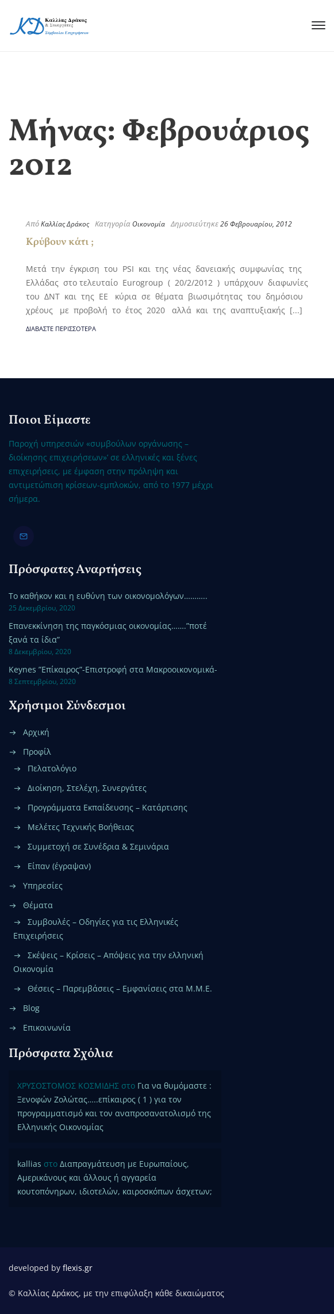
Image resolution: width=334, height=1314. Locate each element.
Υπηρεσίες (43, 885)
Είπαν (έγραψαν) (59, 865)
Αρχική (36, 732)
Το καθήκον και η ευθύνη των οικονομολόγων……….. (108, 595)
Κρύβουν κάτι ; (60, 242)
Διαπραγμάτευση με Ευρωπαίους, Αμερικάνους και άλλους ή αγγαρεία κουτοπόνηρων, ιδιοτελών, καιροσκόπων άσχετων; (114, 1177)
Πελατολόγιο (52, 768)
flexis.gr (78, 1267)
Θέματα (38, 905)
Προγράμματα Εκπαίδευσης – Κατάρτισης (107, 807)
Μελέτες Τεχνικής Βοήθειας (81, 826)
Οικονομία (148, 224)
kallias (29, 1163)
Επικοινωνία (47, 1027)
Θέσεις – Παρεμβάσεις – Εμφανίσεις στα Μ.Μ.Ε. (120, 988)
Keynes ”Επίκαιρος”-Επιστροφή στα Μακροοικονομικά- (113, 669)
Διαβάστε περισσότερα (61, 328)
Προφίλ (37, 751)
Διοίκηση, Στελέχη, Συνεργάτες (87, 787)
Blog (31, 1007)
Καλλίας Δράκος (65, 224)
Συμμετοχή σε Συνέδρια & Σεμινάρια (98, 846)
